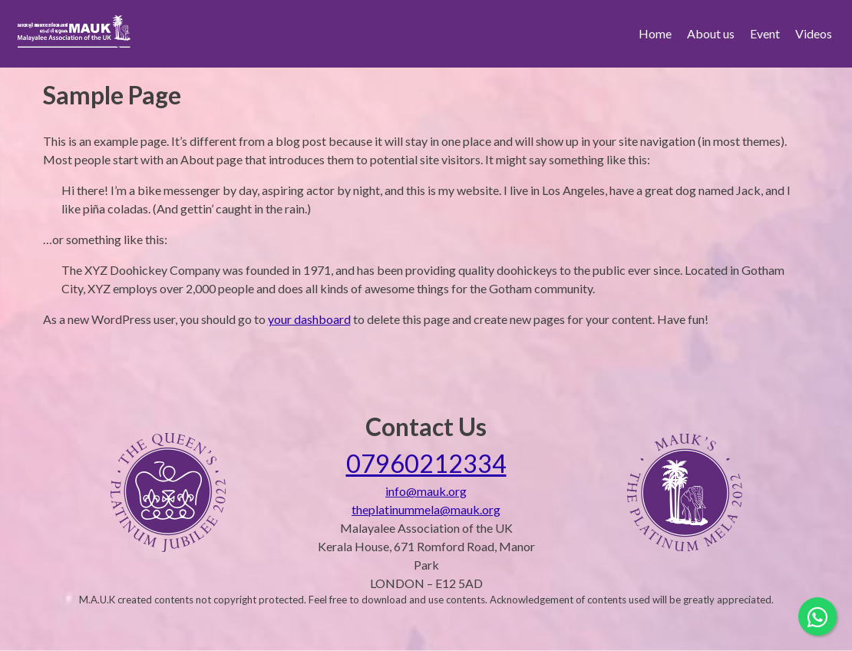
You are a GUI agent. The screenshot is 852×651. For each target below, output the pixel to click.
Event (765, 33)
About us (711, 33)
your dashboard (309, 319)
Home (655, 33)
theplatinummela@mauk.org (426, 509)
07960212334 (426, 463)
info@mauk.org (426, 491)
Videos (813, 33)
